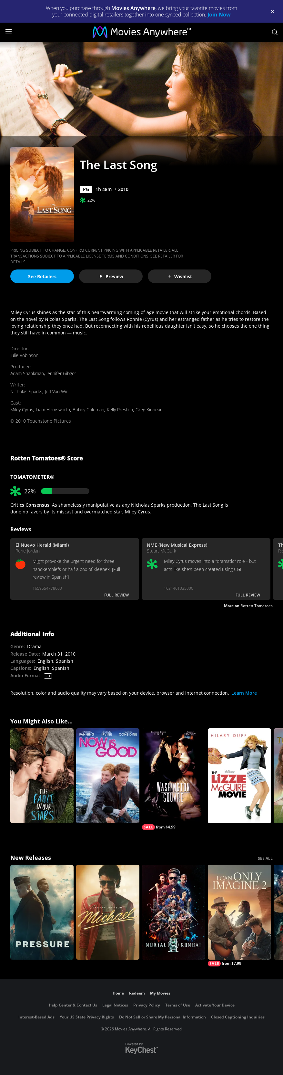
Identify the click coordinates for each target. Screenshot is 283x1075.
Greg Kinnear (149, 409)
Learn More (244, 693)
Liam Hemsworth (53, 409)
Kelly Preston (120, 409)
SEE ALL (265, 858)
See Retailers (42, 276)
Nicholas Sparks (26, 391)
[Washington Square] (173, 779)
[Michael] (107, 912)
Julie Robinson (24, 355)
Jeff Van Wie (56, 391)
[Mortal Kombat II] (173, 912)
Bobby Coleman (88, 409)
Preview (111, 276)
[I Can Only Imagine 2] (239, 915)
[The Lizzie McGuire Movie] (239, 775)
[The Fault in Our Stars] (42, 775)
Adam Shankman (27, 373)
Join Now (219, 14)
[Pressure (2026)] (42, 912)
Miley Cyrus (21, 409)
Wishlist (179, 276)
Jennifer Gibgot (61, 373)
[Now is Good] (107, 775)
